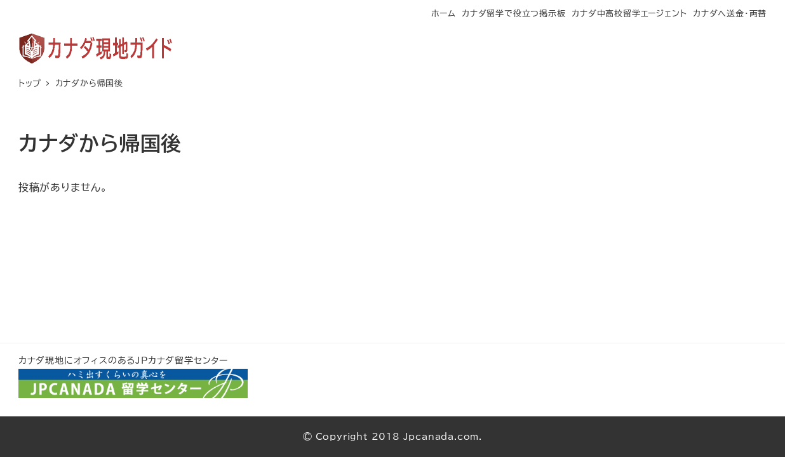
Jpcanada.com (441, 436)
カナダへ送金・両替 (730, 14)
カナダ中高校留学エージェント (629, 14)
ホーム (443, 14)
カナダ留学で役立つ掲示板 (514, 14)
